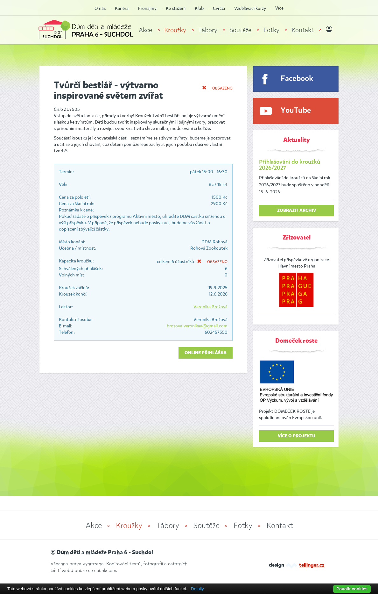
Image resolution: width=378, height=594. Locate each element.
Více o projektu (296, 436)
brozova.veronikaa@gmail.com (197, 326)
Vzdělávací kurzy (250, 8)
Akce (145, 30)
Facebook (297, 78)
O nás (100, 8)
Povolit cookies (352, 588)
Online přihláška (206, 353)
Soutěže (240, 30)
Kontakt (302, 30)
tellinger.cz (311, 565)
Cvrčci (219, 8)
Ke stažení (176, 8)
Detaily (197, 588)
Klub (199, 8)
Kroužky (175, 30)
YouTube (296, 110)
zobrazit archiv (296, 210)
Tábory (207, 30)
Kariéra (122, 8)
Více (279, 8)
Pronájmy (147, 8)
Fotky (271, 30)
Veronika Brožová (210, 307)
